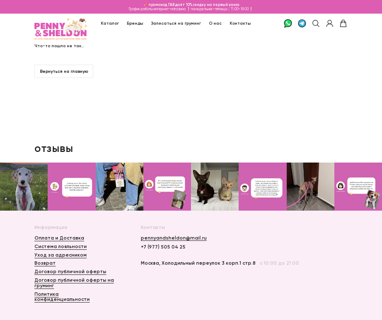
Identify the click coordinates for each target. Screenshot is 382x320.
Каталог (110, 23)
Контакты (240, 23)
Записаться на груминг (176, 23)
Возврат (45, 263)
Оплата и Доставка (59, 238)
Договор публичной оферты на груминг (74, 282)
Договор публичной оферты (70, 271)
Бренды (135, 23)
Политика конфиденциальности (62, 296)
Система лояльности (60, 246)
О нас (215, 23)
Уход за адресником (60, 255)
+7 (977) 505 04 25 (163, 246)
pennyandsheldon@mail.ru (174, 238)
